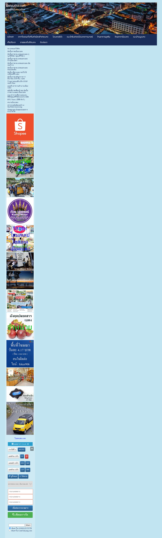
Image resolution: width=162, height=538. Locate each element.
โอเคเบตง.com (20, 438)
